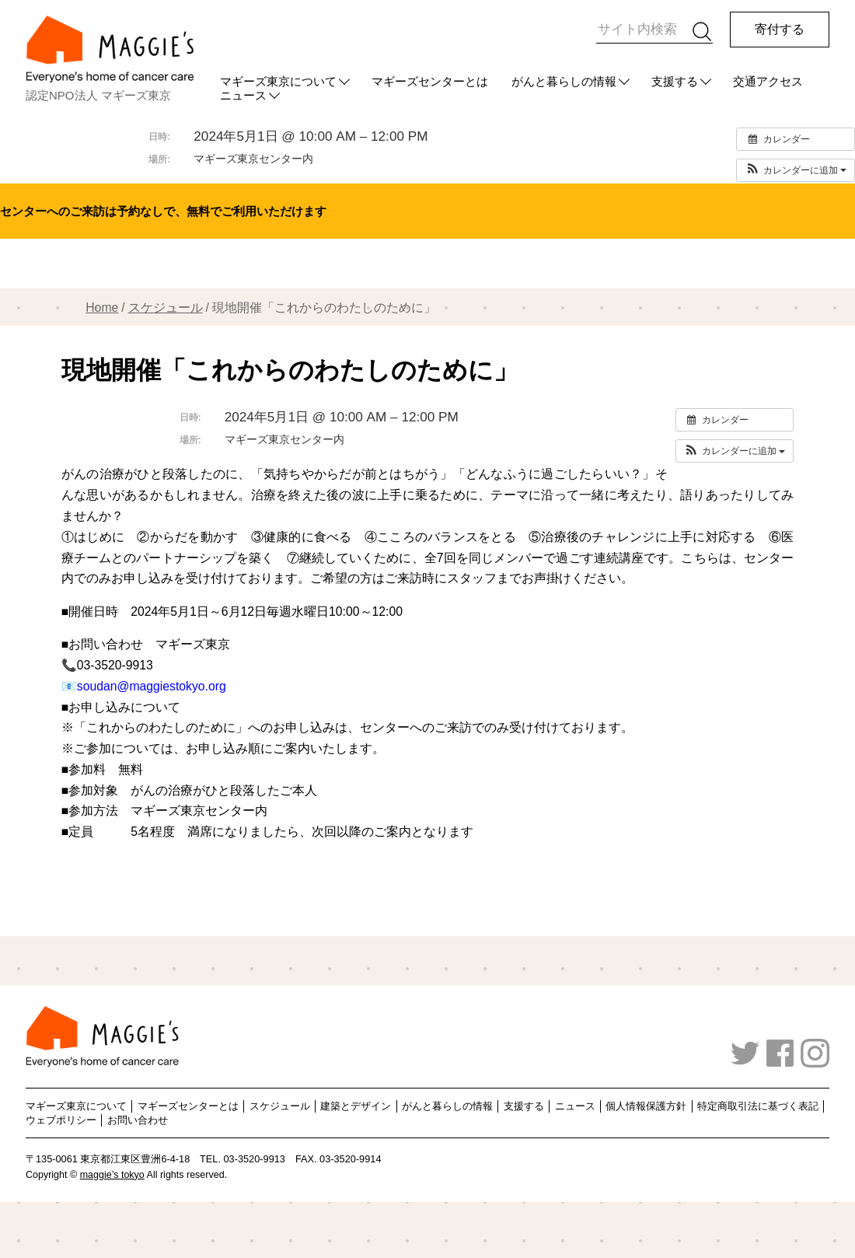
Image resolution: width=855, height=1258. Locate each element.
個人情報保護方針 (645, 1106)
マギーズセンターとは (430, 81)
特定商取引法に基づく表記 (757, 1106)
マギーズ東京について (278, 81)
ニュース (575, 1106)
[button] (795, 170)
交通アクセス (768, 81)
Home (102, 307)
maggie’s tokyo (112, 1174)
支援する (674, 81)
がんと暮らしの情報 (563, 81)
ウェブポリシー (61, 1120)
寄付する (779, 29)
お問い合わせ (137, 1120)
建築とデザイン (355, 1106)
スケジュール (165, 307)
